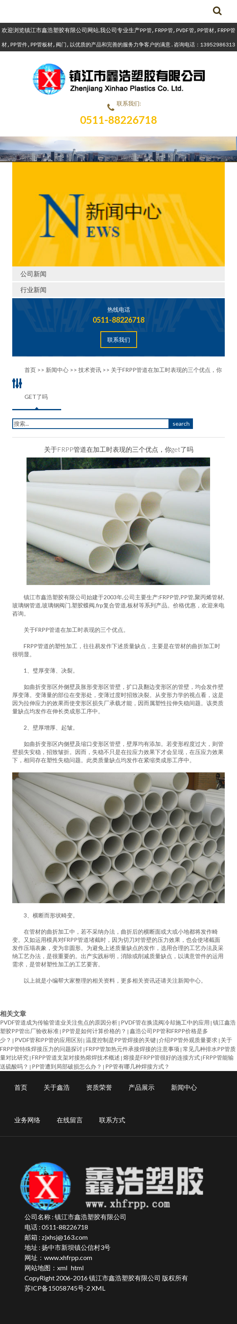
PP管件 (18, 44)
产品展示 (141, 1083)
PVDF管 (185, 30)
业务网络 (27, 1116)
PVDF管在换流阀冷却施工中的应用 (165, 1022)
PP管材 (205, 30)
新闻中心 (189, 980)
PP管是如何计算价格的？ (94, 1030)
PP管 (146, 30)
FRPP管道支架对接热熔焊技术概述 (76, 1054)
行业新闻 (33, 289)
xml (62, 1264)
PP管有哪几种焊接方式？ (137, 1063)
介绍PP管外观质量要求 (188, 1038)
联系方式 (112, 1116)
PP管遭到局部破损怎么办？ (67, 1063)
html (77, 1264)
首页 (20, 1083)
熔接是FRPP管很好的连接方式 (161, 1054)
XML (98, 1284)
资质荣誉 (99, 1083)
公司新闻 (33, 273)
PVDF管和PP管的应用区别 (48, 1038)
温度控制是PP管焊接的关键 (121, 1038)
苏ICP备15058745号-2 (57, 1284)
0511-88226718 (118, 119)
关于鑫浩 (57, 1083)
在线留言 (70, 1116)
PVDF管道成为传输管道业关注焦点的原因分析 (58, 1022)
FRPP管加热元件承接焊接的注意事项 (132, 1046)
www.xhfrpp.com (68, 1254)
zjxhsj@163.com (65, 1233)
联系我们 (118, 339)
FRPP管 (164, 30)
